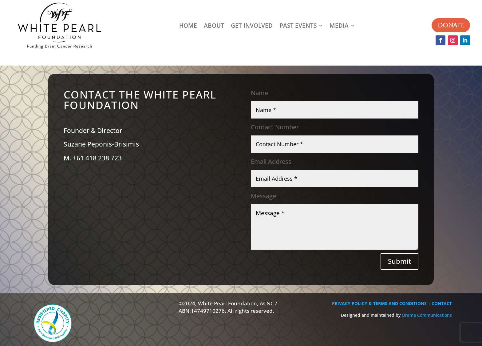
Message (263, 196)
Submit (399, 261)
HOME (188, 26)
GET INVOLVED (252, 26)
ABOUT (214, 26)
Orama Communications (427, 315)
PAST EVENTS (298, 26)
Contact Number (275, 127)
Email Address (271, 161)
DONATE (451, 25)
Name (259, 93)
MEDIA (339, 26)
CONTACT (442, 303)
